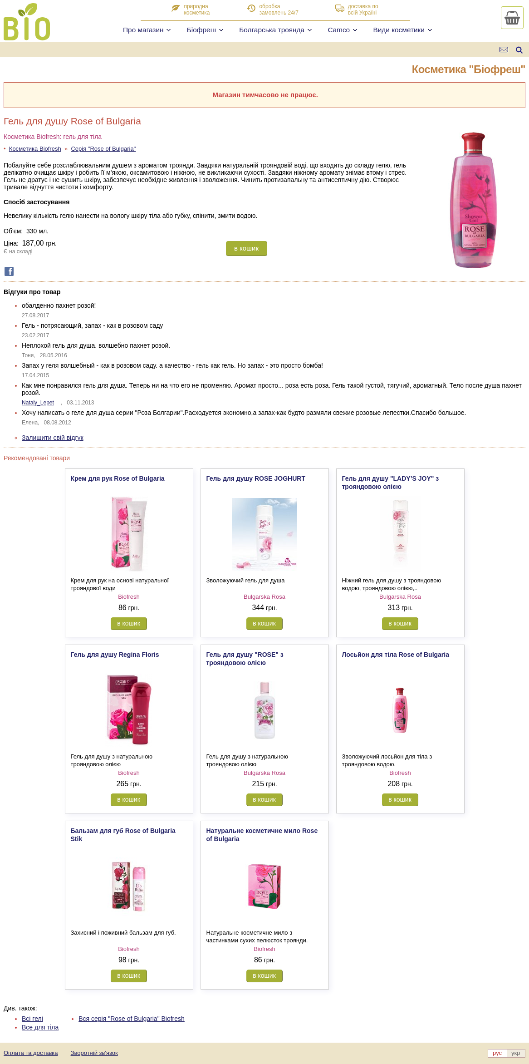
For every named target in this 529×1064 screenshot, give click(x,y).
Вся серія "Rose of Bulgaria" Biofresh (131, 1018)
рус (497, 1052)
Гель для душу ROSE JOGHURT (255, 478)
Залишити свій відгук (52, 437)
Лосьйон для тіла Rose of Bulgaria (395, 654)
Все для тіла (40, 1027)
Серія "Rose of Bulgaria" (103, 148)
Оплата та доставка (31, 1052)
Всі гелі (32, 1018)
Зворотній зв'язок (94, 1052)
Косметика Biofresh (35, 148)
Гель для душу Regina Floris (115, 654)
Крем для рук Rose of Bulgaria (118, 478)
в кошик (246, 248)
